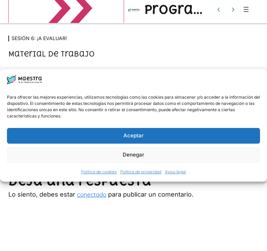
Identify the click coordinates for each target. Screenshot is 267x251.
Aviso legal (175, 171)
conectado (91, 194)
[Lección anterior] (219, 9)
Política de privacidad (140, 171)
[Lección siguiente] (233, 9)
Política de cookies (99, 171)
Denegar (133, 155)
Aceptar (133, 135)
